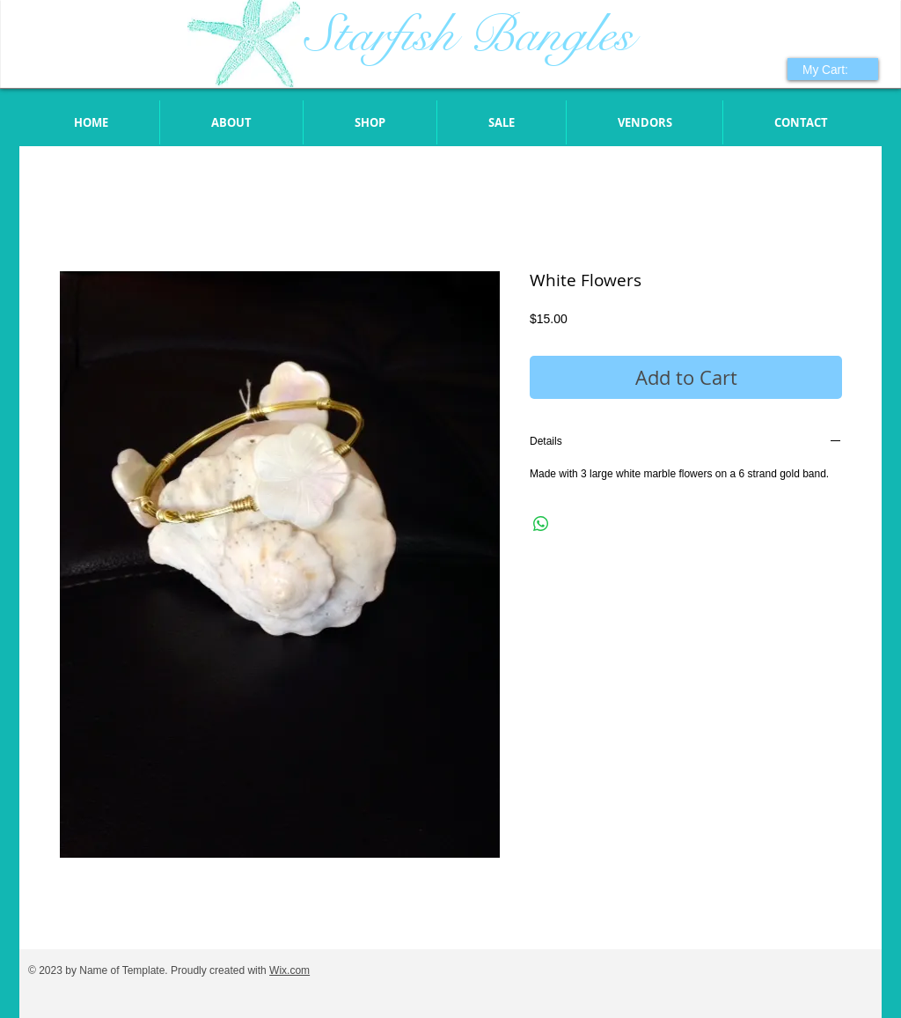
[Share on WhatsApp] (541, 524)
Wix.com (289, 970)
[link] (834, 70)
